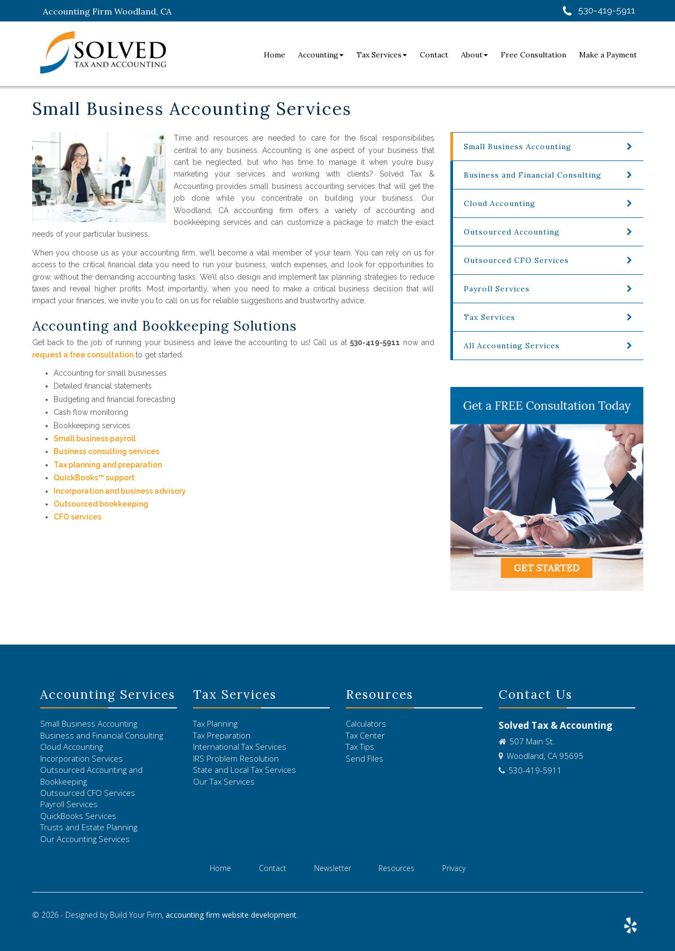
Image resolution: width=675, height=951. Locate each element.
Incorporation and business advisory (120, 491)
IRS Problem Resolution (236, 758)
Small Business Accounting (88, 723)
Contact (434, 55)
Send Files (364, 758)
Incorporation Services (81, 758)
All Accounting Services (512, 345)
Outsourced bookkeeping (101, 504)
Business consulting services (106, 451)
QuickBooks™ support (94, 477)
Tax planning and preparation (108, 464)
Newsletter (332, 868)
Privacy (453, 868)
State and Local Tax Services (244, 769)
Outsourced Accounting (512, 232)
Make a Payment (608, 55)
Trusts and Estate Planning (88, 827)
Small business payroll (95, 438)
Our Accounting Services (85, 838)
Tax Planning (215, 723)
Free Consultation (533, 55)
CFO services (77, 517)
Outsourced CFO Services (516, 260)
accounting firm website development (231, 915)
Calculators (366, 723)
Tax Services (382, 55)
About (474, 55)
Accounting (321, 55)
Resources (396, 868)
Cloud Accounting (500, 203)
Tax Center (365, 735)
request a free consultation (82, 354)
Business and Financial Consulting (533, 175)
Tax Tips (360, 746)
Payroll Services (497, 289)
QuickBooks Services (78, 815)
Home (274, 55)
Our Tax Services (224, 781)
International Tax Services (239, 746)
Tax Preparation (221, 735)
